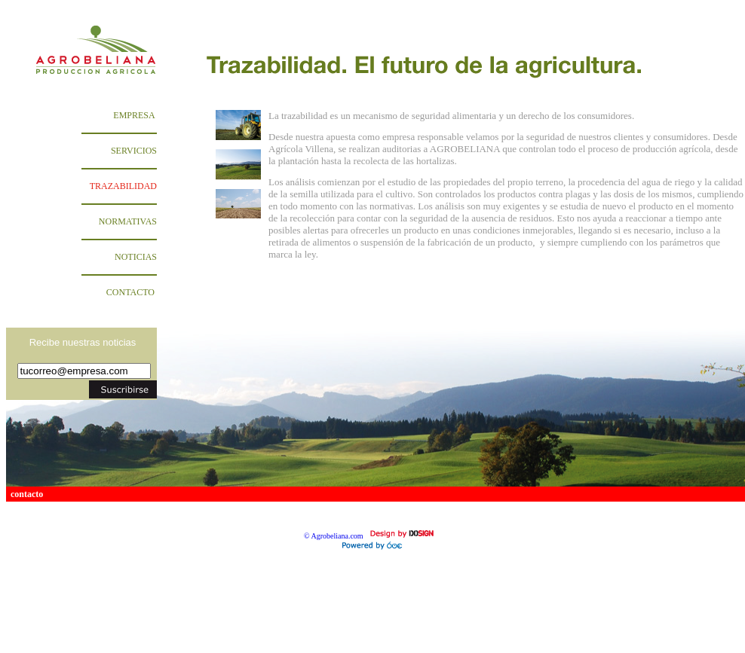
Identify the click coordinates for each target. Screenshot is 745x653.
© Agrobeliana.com (333, 536)
